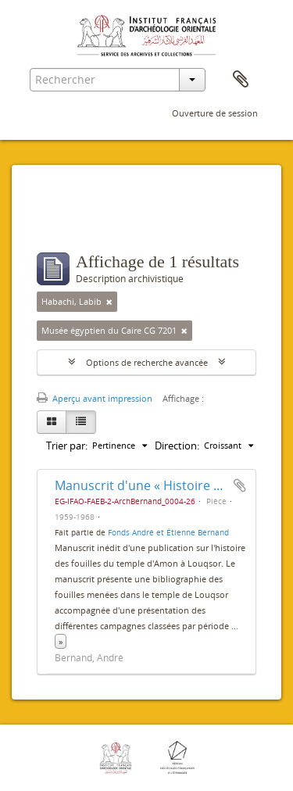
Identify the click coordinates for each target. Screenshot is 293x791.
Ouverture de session (215, 113)
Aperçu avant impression (94, 398)
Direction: (177, 445)
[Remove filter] (109, 302)
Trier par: (67, 445)
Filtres (71, 221)
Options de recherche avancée (147, 362)
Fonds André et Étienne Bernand (168, 532)
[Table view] (81, 422)
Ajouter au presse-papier (240, 485)
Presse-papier (240, 79)
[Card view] (51, 422)
